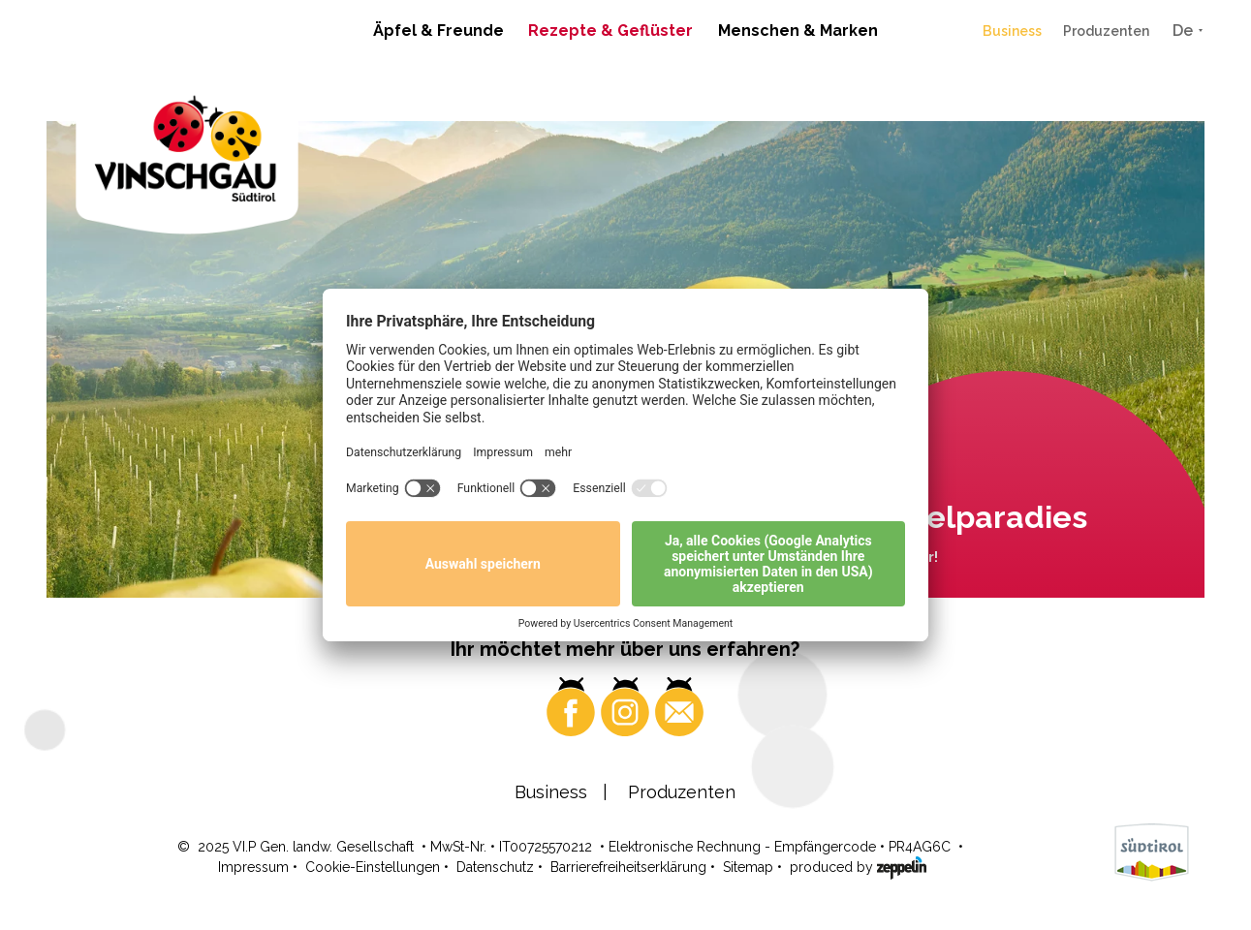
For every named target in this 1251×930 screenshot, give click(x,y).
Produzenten (1106, 31)
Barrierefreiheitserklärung (628, 867)
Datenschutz (495, 867)
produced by (858, 866)
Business (1012, 31)
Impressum (253, 867)
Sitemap (748, 867)
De (1183, 30)
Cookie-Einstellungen (372, 867)
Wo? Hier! (905, 557)
